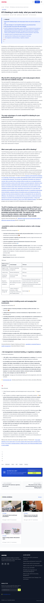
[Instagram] (2, 564)
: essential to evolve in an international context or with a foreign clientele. (18, 34)
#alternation (7, 464)
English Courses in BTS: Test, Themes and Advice (32, 565)
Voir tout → (40, 497)
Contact (37, 1)
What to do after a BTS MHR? (29, 567)
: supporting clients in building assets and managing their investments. (17, 36)
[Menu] (41, 2)
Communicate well (7, 379)
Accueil (2, 7)
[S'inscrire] (19, 590)
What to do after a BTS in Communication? (31, 563)
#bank (13, 464)
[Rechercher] (33, 2)
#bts (16, 464)
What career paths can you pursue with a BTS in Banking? (15, 26)
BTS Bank (7, 7)
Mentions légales (40, 600)
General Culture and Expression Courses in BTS (32, 561)
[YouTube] (8, 564)
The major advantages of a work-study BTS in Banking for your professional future (20, 24)
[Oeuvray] (3, 2)
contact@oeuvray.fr (6, 594)
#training (26, 464)
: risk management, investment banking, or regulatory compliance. (16, 37)
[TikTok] (5, 564)
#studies (21, 464)
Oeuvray (5, 600)
